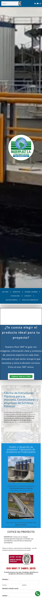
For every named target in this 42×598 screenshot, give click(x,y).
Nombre (5, 579)
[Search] (19, 3)
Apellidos (24, 585)
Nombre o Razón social (10, 588)
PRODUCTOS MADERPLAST (30, 300)
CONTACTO (27, 296)
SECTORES (5, 292)
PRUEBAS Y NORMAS (31, 292)
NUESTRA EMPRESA (11, 300)
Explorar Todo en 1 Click (21, 376)
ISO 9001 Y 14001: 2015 (21, 568)
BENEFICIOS (16, 292)
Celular (5, 596)
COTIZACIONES (15, 296)
